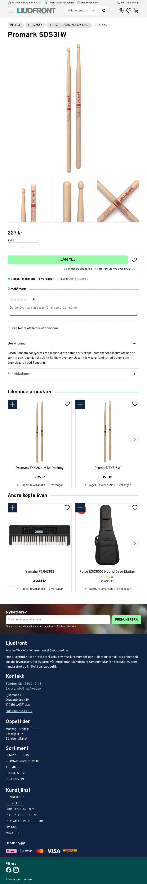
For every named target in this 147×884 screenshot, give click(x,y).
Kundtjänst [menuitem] (15, 797)
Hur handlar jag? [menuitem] (20, 809)
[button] (11, 11)
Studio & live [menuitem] (16, 773)
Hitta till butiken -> (19, 711)
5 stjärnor (25, 299)
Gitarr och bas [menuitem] (17, 755)
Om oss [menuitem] (11, 827)
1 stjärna (11, 299)
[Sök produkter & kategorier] (82, 10)
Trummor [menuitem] (13, 767)
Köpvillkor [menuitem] (15, 803)
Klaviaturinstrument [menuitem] (23, 761)
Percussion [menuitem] (15, 779)
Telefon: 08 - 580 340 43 (23, 684)
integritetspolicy (67, 626)
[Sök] (104, 10)
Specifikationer (19, 374)
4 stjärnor (22, 299)
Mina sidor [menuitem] (14, 833)
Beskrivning (17, 343)
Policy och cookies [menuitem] (21, 815)
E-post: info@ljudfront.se (23, 689)
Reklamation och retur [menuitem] (24, 821)
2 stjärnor (15, 299)
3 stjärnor (18, 299)
